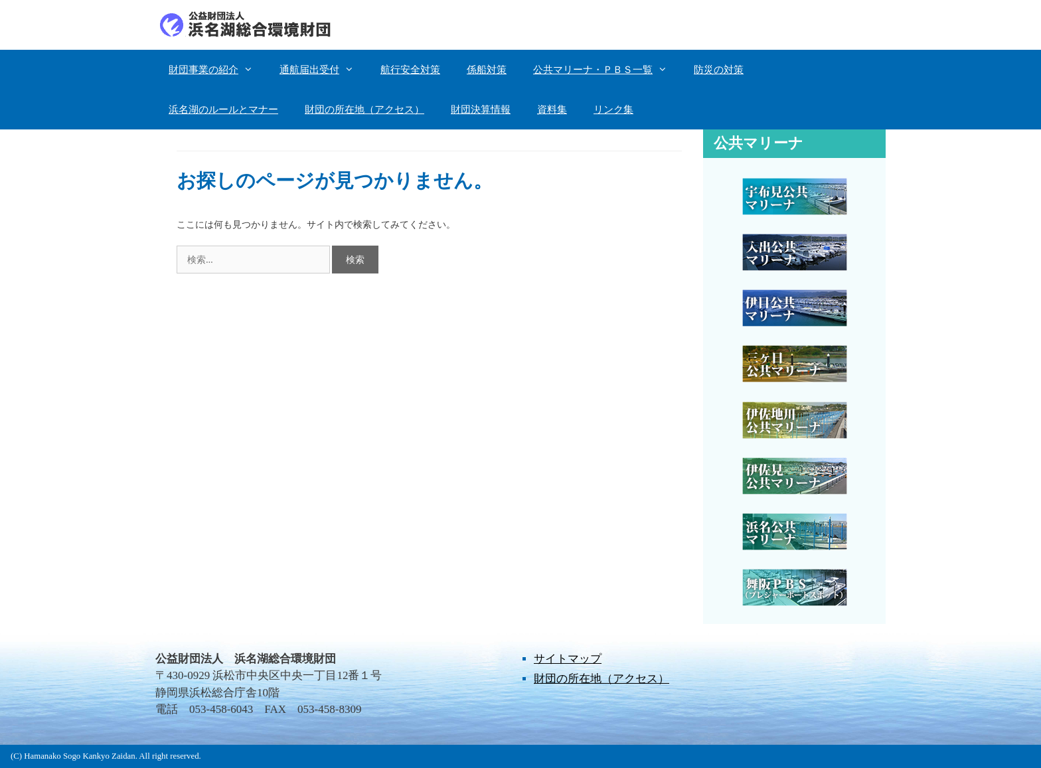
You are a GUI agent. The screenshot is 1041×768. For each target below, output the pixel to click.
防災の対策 (719, 69)
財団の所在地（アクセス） (364, 109)
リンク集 (613, 109)
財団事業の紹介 (217, 70)
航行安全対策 (410, 69)
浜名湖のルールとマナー (223, 109)
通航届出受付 (323, 70)
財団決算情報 (481, 109)
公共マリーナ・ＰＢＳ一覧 (607, 70)
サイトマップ (567, 659)
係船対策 (487, 69)
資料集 (552, 109)
